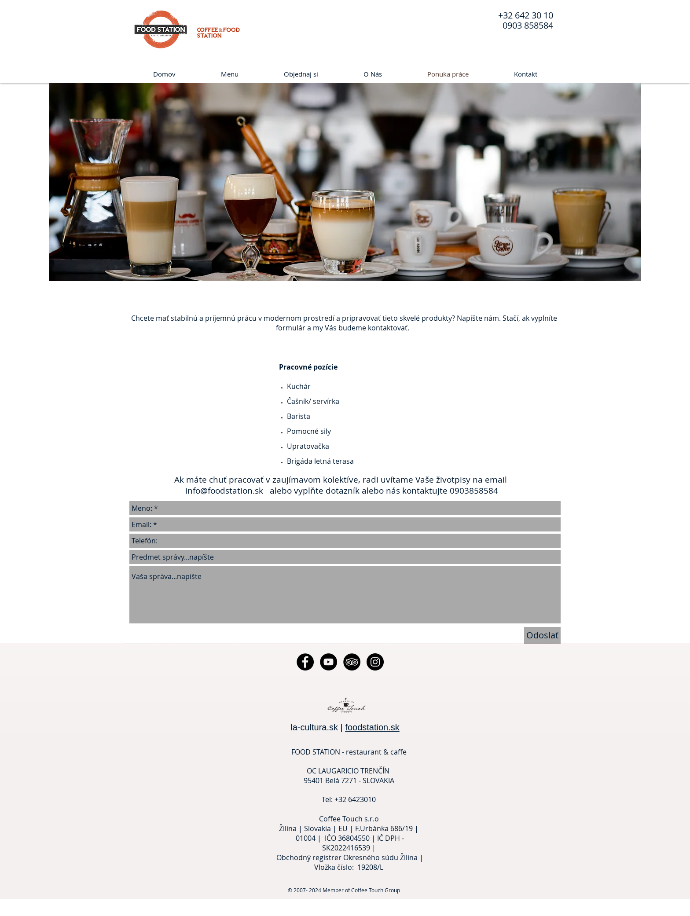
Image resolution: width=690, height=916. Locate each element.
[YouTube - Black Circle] (328, 662)
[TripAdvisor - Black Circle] (351, 662)
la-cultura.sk (314, 727)
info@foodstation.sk (225, 490)
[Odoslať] (542, 635)
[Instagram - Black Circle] (375, 662)
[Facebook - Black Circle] (305, 662)
